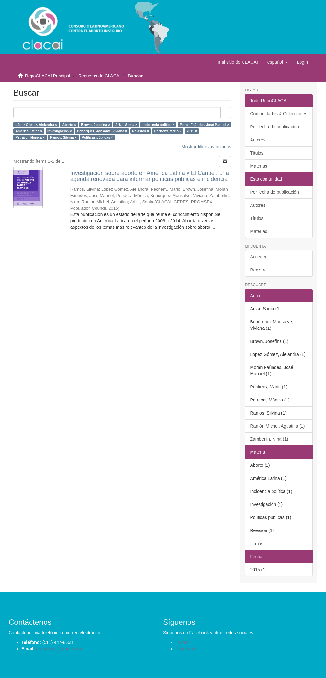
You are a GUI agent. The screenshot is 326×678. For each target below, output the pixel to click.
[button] (277, 62)
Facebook (185, 648)
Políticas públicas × (97, 137)
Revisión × (140, 131)
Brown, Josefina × (95, 124)
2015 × (192, 131)
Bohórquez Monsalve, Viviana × (102, 131)
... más (257, 543)
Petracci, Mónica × (30, 137)
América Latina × (28, 131)
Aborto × (69, 124)
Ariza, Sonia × (126, 124)
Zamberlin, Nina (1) (269, 439)
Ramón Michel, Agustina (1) (277, 426)
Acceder (258, 256)
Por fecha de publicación (274, 126)
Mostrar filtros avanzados (206, 146)
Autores (258, 139)
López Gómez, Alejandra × (36, 124)
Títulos (257, 152)
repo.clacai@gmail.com (59, 648)
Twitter (182, 642)
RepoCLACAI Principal (47, 75)
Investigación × (59, 131)
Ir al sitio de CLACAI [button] (238, 62)
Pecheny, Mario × (167, 131)
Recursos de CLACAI (99, 75)
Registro (258, 269)
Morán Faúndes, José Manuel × (204, 124)
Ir (225, 112)
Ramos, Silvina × (63, 137)
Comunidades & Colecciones (279, 113)
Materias (258, 166)
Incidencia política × (158, 124)
